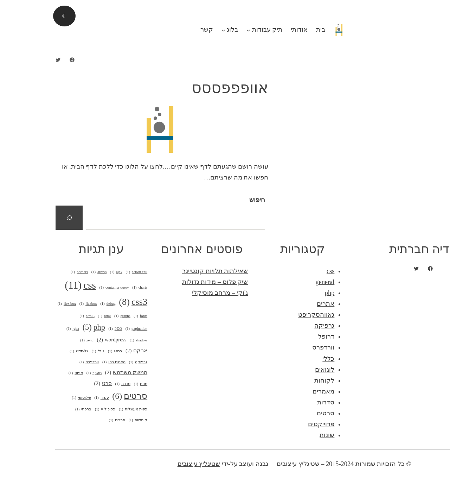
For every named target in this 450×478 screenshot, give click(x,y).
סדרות (278, 402)
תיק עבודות (220, 29)
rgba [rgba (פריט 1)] (25, 329)
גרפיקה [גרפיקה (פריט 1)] (91, 362)
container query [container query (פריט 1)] (67, 287)
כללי (281, 358)
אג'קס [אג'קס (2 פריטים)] (89, 350)
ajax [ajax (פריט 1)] (69, 272)
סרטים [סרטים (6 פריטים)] (82, 396)
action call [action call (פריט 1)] (89, 272)
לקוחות (277, 380)
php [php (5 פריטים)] (46, 327)
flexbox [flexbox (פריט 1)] (41, 304)
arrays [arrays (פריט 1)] (51, 272)
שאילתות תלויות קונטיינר (167, 271)
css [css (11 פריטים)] (33, 285)
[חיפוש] (21, 218)
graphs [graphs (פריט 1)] (75, 316)
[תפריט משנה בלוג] (176, 30)
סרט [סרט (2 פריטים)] (55, 383)
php (282, 292)
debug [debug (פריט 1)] (60, 304)
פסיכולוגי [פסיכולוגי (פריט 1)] (57, 409)
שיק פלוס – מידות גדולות (167, 281)
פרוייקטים (274, 424)
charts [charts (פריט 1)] (92, 287)
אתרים (278, 303)
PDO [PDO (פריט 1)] (68, 329)
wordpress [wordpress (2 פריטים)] (64, 339)
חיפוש (210, 199)
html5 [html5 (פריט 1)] (39, 316)
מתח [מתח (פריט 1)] (93, 384)
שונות (279, 435)
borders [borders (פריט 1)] (31, 272)
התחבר (432, 5)
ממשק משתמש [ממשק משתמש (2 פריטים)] (79, 372)
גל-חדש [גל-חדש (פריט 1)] (31, 351)
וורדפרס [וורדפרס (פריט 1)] (41, 362)
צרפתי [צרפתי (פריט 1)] (36, 409)
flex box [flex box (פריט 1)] (19, 304)
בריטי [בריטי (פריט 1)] (67, 351)
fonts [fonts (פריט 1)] (93, 316)
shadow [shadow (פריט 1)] (91, 340)
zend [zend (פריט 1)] (39, 340)
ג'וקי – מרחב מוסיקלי (172, 292)
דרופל (279, 336)
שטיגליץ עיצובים (151, 463)
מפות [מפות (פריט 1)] (28, 373)
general (277, 281)
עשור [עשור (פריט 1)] (54, 398)
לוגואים (277, 369)
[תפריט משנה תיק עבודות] (201, 30)
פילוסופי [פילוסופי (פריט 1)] (33, 398)
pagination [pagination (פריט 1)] (89, 329)
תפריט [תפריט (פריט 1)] (70, 420)
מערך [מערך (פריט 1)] (46, 373)
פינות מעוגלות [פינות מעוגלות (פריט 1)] (85, 409)
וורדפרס (276, 347)
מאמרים (276, 391)
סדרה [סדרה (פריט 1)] (75, 384)
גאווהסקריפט (269, 314)
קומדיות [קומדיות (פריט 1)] (90, 420)
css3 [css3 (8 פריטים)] (85, 302)
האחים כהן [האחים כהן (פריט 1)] (66, 362)
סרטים (278, 413)
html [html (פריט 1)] (56, 316)
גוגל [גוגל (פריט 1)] (50, 351)
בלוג (185, 29)
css (283, 271)
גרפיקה (277, 325)
